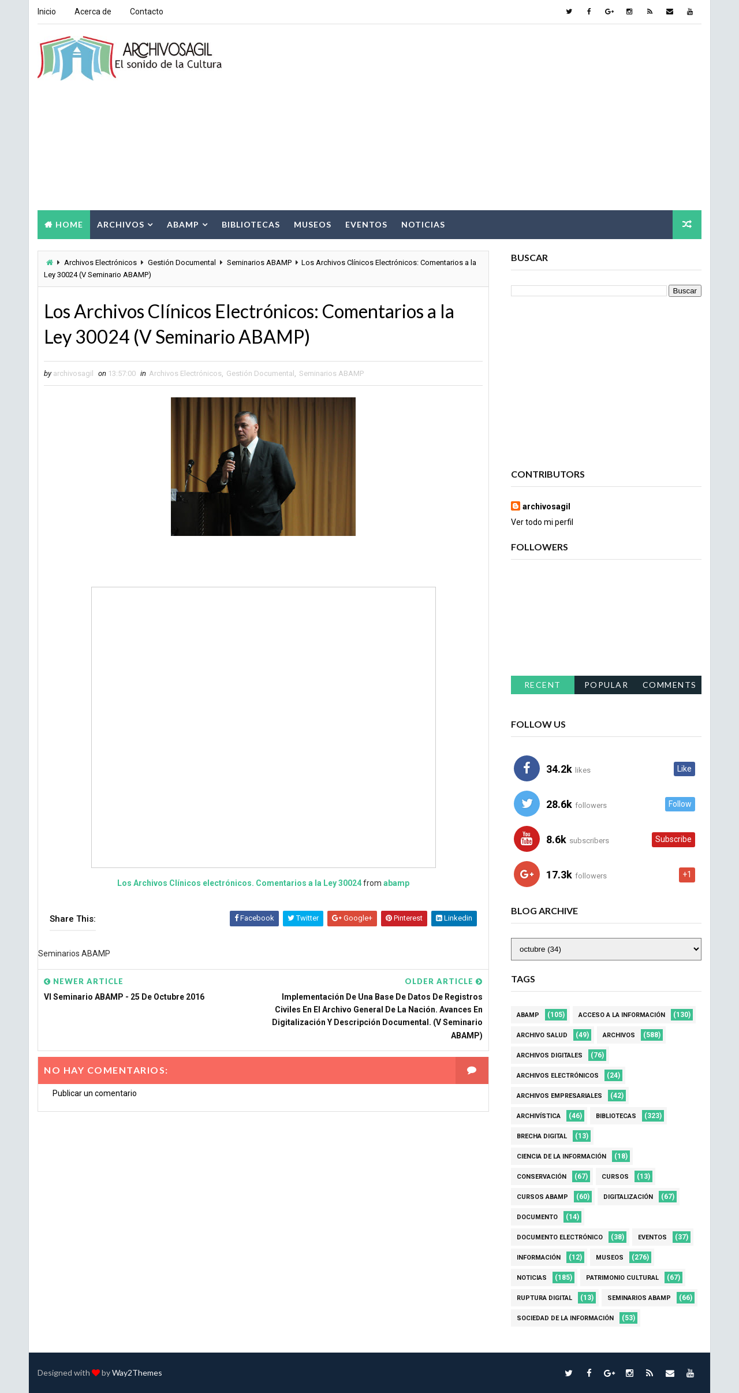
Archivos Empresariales (559, 1096)
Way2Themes (137, 1372)
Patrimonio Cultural (622, 1278)
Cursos (615, 1176)
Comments (670, 685)
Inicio (47, 11)
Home (69, 224)
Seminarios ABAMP (259, 262)
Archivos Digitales (550, 1055)
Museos (312, 224)
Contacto (146, 11)
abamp (396, 883)
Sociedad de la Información (565, 1318)
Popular (606, 685)
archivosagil (546, 506)
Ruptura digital (544, 1298)
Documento (537, 1217)
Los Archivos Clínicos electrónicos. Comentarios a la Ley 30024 (239, 883)
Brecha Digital (542, 1136)
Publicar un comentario (95, 1093)
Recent (542, 685)
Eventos (366, 224)
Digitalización (628, 1197)
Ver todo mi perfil (542, 522)
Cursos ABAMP (542, 1197)
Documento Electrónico (560, 1237)
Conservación (541, 1176)
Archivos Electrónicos (100, 262)
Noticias (423, 224)
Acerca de (92, 11)
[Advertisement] (490, 118)
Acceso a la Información (621, 1015)
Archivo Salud (542, 1035)
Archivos (120, 224)
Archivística (539, 1116)
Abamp (183, 224)
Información (539, 1257)
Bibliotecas (251, 224)
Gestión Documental (182, 262)
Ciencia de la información (561, 1156)
